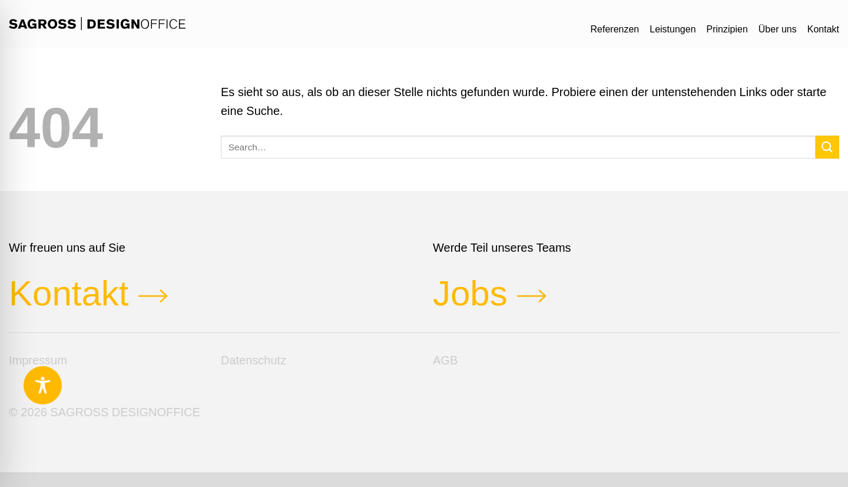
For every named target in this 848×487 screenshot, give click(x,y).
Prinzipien (727, 29)
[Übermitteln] (827, 147)
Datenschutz (253, 360)
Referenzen (615, 29)
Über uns (777, 29)
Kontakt (823, 29)
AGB (445, 360)
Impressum (38, 360)
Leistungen (672, 29)
